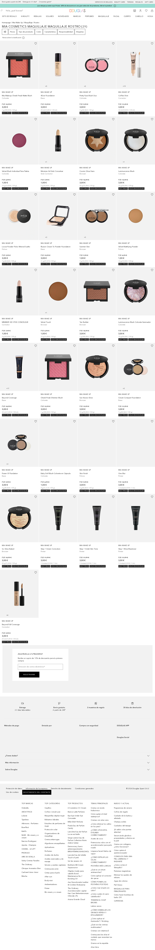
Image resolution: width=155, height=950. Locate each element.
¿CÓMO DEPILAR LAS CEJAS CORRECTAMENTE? (99, 859)
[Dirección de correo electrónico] (40, 667)
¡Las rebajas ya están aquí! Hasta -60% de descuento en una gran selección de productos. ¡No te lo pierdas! (74, 6)
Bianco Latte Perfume (76, 812)
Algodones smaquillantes (55, 843)
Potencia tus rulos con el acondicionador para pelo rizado (101, 845)
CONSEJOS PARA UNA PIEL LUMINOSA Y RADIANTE (123, 859)
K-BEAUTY (25, 16)
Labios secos (96, 906)
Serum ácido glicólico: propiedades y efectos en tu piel (124, 838)
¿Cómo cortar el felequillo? (120, 866)
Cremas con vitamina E (100, 931)
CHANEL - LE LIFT (28, 849)
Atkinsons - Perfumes (30, 823)
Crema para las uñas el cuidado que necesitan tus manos (101, 937)
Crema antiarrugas (52, 839)
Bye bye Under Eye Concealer (75, 817)
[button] (77, 755)
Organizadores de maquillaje (52, 834)
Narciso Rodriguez (29, 841)
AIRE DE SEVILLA (28, 857)
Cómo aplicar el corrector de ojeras (101, 877)
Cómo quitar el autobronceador (120, 851)
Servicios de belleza (103, 2)
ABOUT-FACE (27, 812)
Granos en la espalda (99, 943)
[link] (19, 77)
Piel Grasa (118, 885)
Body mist (49, 881)
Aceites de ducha (52, 855)
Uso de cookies (12, 792)
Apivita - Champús (29, 845)
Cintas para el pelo (52, 873)
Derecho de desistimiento (61, 789)
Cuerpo (127, 16)
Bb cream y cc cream (53, 892)
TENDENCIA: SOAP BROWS (98, 901)
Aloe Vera (95, 947)
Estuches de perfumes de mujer (55, 824)
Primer (47, 888)
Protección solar (51, 830)
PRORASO (26, 853)
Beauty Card (119, 2)
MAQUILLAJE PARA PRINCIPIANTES (121, 890)
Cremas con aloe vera (99, 820)
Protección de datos (14, 789)
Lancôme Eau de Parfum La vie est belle (77, 833)
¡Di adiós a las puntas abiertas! (122, 831)
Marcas (77, 16)
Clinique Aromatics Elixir (31, 868)
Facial (116, 16)
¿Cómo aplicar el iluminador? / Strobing (99, 920)
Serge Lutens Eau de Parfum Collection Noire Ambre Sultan (77, 840)
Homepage (6, 23)
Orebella (25, 808)
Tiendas (130, 2)
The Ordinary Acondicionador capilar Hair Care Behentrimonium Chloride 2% (78, 892)
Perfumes (89, 16)
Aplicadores (49, 847)
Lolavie (24, 816)
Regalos (139, 2)
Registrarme (29, 674)
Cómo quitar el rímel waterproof (99, 815)
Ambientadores (51, 884)
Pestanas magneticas (122, 871)
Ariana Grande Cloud (76, 899)
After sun (48, 877)
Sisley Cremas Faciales (30, 861)
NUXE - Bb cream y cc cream (30, 836)
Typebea (25, 820)
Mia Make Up (17, 23)
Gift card (149, 2)
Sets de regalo (9, 16)
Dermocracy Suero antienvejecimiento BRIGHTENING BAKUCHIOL (78, 849)
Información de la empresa (36, 789)
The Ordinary (27, 864)
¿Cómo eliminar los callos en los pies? (101, 825)
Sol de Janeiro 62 (75, 861)
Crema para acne (51, 869)
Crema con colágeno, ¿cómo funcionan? (122, 845)
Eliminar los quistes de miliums (123, 876)
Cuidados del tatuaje (122, 826)
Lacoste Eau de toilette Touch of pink (77, 856)
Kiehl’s (24, 831)
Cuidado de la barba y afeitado (123, 817)
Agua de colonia (120, 881)
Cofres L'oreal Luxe (52, 812)
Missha (24, 876)
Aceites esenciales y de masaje (54, 860)
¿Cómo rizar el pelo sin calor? (100, 889)
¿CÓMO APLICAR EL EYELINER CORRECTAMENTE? (99, 832)
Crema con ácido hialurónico (98, 809)
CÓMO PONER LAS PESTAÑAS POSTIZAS (99, 883)
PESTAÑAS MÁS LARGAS (101, 866)
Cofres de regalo (121, 812)
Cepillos (48, 808)
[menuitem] (11, 16)
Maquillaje (103, 16)
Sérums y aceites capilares (55, 865)
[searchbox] (23, 10)
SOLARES (50, 16)
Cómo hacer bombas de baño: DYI (124, 896)
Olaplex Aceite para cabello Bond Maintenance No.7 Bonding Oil (76, 875)
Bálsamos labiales (52, 820)
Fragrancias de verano (123, 808)
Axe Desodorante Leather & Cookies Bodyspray (78, 883)
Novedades (63, 16)
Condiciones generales (84, 789)
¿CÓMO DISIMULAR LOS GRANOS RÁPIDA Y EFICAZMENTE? (100, 912)
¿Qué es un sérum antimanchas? (98, 871)
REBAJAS (38, 16)
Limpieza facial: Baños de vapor (101, 852)
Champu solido (120, 822)
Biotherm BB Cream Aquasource (75, 866)
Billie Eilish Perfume (75, 822)
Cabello (139, 16)
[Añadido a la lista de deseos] (36, 43)
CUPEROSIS (118, 901)
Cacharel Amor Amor (30, 872)
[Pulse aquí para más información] (115, 6)
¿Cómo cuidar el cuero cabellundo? (100, 895)
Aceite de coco (97, 839)
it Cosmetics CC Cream (77, 808)
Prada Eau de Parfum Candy (76, 827)
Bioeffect (25, 827)
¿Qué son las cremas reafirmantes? (99, 926)
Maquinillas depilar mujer (55, 816)
